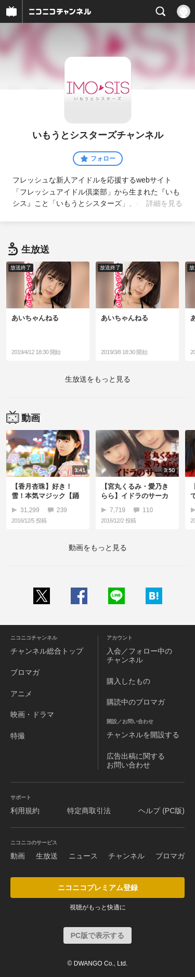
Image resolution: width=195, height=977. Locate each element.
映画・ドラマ (32, 714)
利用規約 (25, 810)
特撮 (17, 736)
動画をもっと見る (98, 547)
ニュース (83, 856)
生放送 (47, 856)
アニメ (21, 693)
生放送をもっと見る (98, 379)
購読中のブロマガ (136, 702)
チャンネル (126, 856)
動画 (17, 856)
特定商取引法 (89, 810)
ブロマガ (25, 672)
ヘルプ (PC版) (161, 810)
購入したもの (128, 681)
